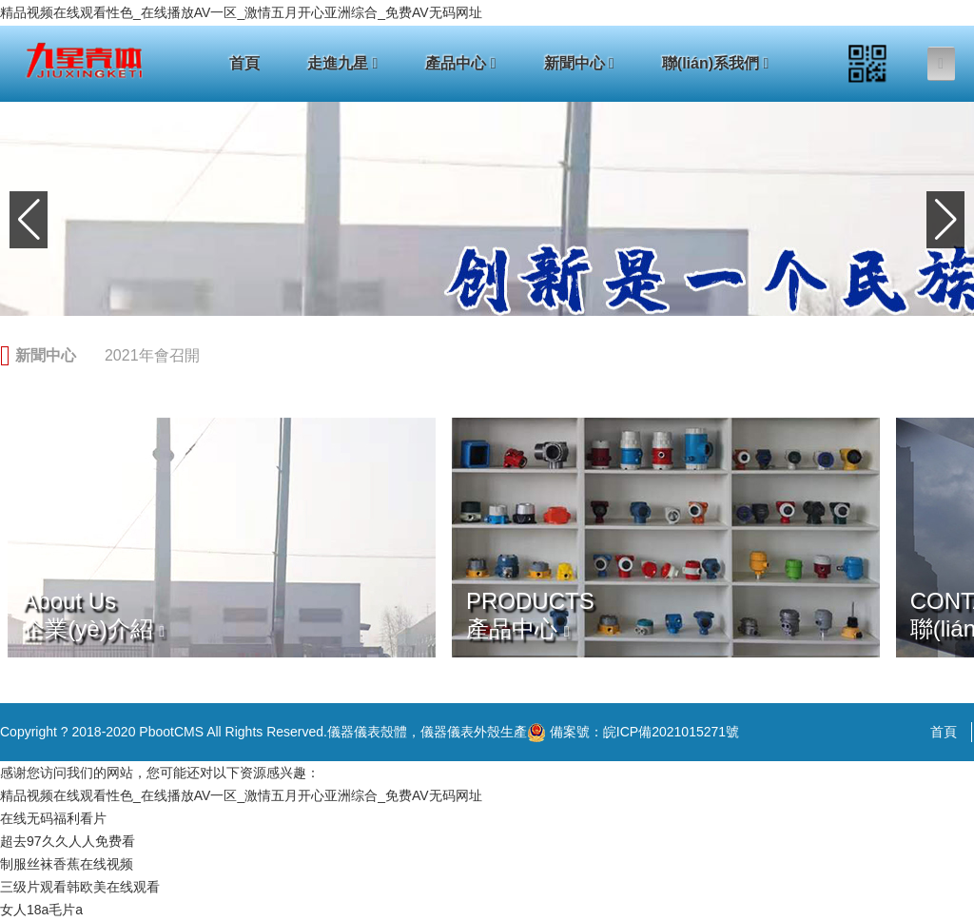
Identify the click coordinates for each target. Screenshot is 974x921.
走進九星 (342, 63)
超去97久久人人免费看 (67, 841)
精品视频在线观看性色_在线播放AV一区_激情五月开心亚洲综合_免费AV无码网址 (241, 12)
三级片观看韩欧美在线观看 (80, 886)
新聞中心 (579, 63)
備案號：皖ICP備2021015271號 (633, 732)
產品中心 (460, 63)
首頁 (244, 63)
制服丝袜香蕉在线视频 (66, 864)
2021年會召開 (152, 355)
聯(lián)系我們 (715, 63)
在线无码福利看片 (53, 818)
